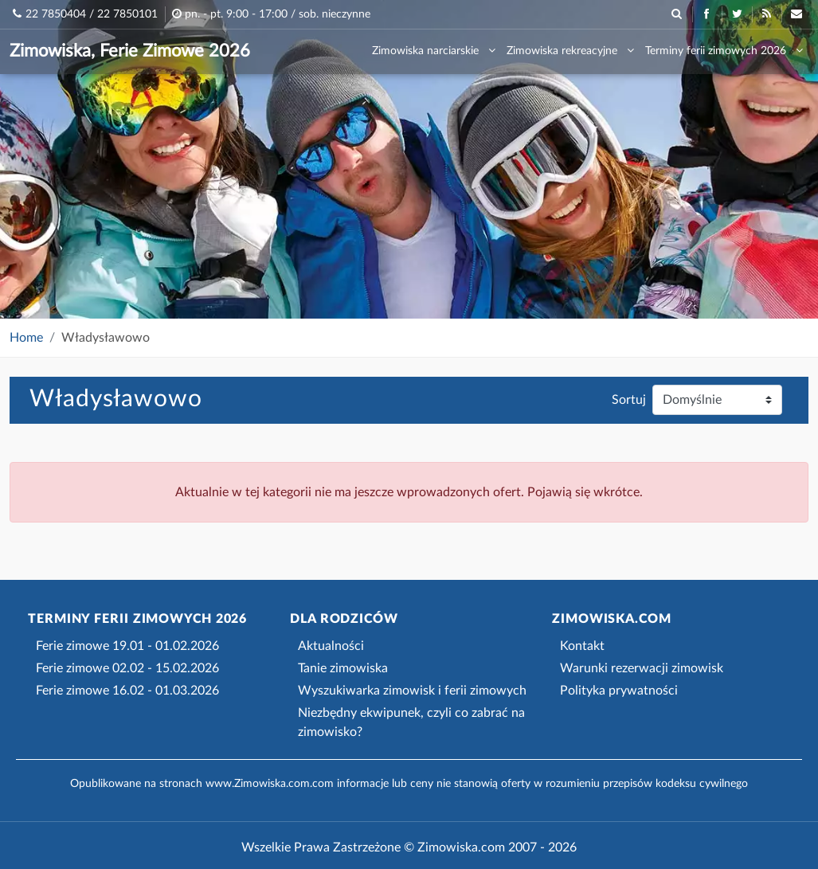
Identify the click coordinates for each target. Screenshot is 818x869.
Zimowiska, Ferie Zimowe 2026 (130, 51)
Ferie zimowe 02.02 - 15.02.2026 (127, 668)
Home (26, 337)
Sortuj (629, 399)
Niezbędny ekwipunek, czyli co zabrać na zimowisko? (411, 722)
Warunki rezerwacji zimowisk (641, 668)
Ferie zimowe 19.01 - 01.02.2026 (127, 646)
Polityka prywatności (619, 690)
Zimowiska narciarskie (433, 51)
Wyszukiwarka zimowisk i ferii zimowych (412, 690)
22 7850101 (127, 14)
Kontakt (582, 646)
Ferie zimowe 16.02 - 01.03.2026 (127, 690)
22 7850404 (55, 14)
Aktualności (331, 646)
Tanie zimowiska (343, 668)
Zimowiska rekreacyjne (570, 51)
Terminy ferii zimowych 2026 (724, 51)
